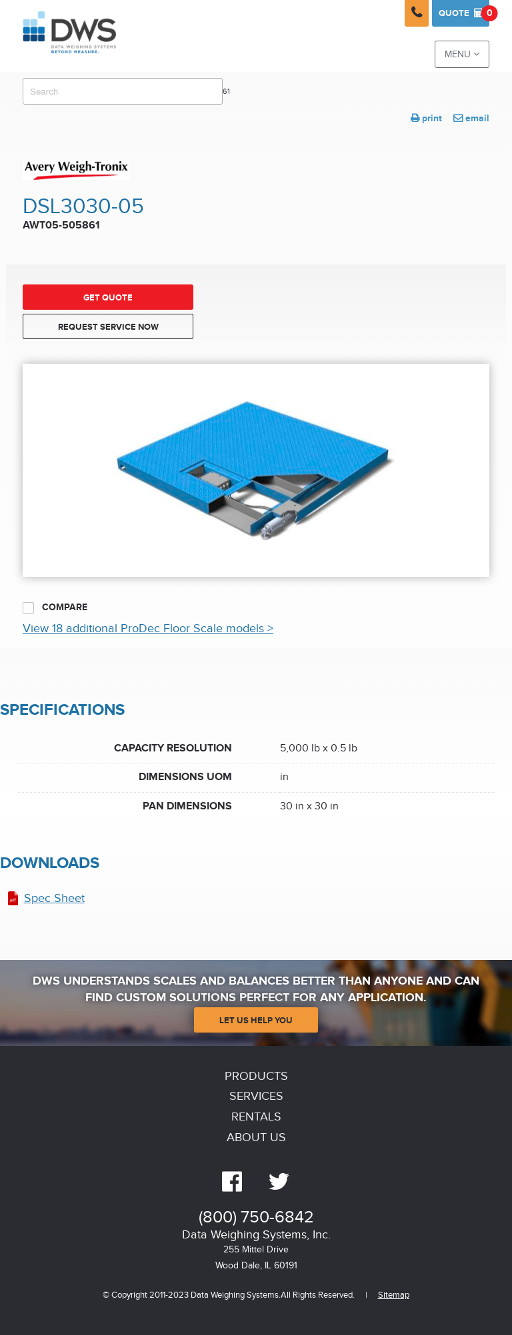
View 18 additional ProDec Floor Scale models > (148, 629)
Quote (464, 13)
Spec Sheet (54, 898)
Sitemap (393, 1295)
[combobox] (123, 91)
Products (256, 1076)
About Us (256, 1137)
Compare (55, 608)
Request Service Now (108, 327)
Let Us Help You (256, 1020)
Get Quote (108, 297)
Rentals (256, 1117)
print (426, 118)
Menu (462, 54)
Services (256, 1096)
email (471, 118)
